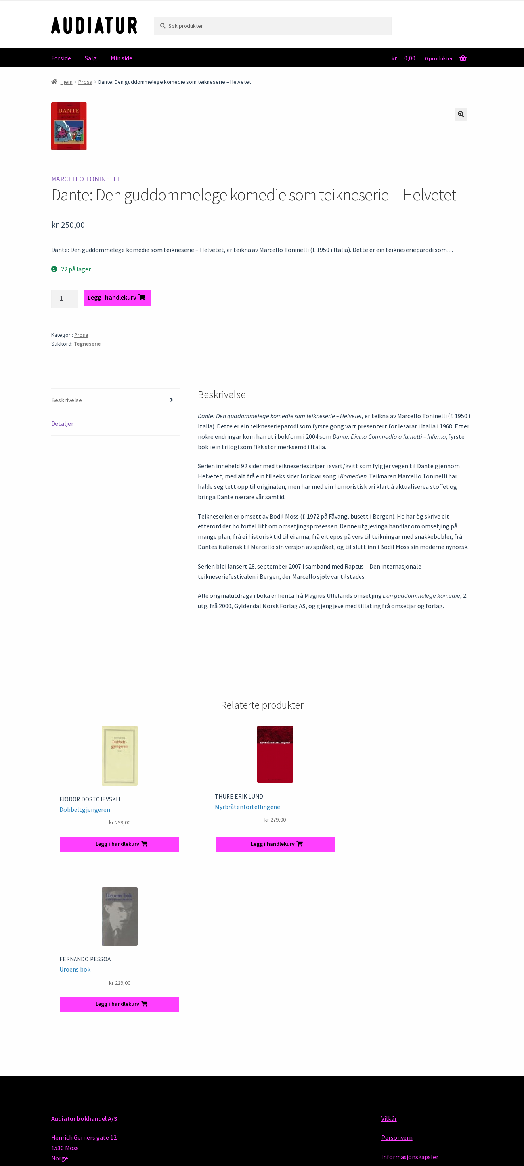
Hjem (67, 81)
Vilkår (389, 1118)
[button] (461, 114)
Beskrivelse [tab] (66, 400)
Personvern (397, 1137)
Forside (61, 58)
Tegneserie (87, 343)
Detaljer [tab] (62, 423)
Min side (121, 58)
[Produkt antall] (64, 299)
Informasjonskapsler (409, 1157)
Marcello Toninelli (85, 179)
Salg (91, 58)
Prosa (85, 81)
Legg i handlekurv (112, 297)
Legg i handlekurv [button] (117, 843)
